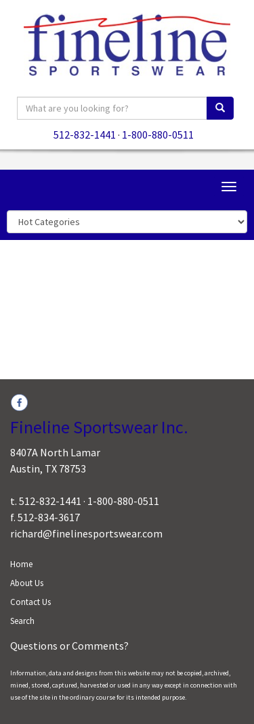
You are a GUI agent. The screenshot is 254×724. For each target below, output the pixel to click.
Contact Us (30, 602)
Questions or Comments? (69, 645)
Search (22, 621)
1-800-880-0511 (158, 134)
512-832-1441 (85, 134)
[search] (220, 108)
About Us (26, 583)
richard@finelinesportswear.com (86, 533)
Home (21, 564)
